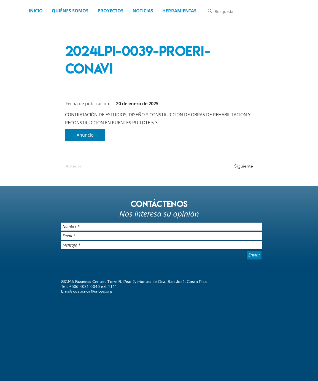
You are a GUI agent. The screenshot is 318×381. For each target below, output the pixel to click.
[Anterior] (84, 166)
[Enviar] (254, 255)
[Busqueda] (228, 12)
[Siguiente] (239, 166)
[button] (143, 11)
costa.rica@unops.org (92, 291)
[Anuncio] (85, 135)
